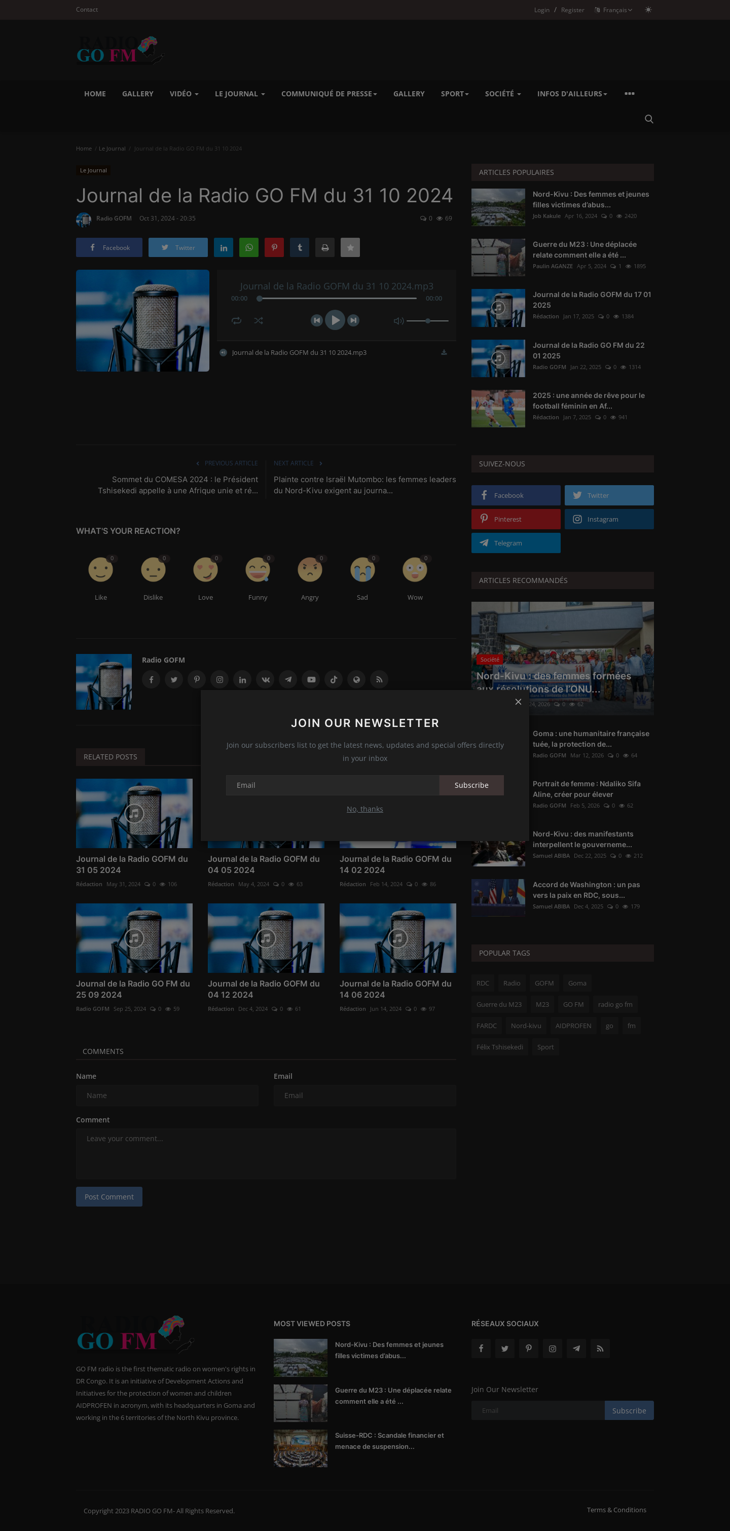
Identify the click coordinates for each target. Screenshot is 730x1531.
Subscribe (472, 785)
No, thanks (365, 809)
